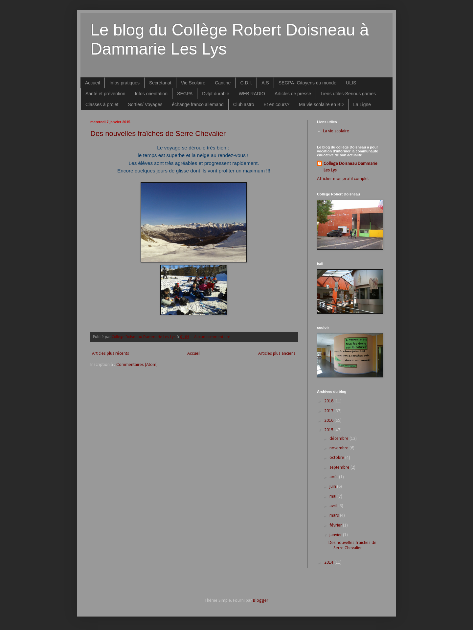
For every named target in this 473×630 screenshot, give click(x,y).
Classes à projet (101, 104)
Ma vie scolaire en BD (321, 104)
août (334, 477)
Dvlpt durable (215, 93)
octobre (337, 457)
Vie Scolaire (193, 82)
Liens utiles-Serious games (348, 93)
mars (334, 515)
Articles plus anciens (277, 353)
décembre (339, 438)
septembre (339, 467)
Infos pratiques (124, 82)
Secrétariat (160, 82)
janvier (336, 534)
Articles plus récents (110, 353)
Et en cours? (277, 104)
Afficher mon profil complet (343, 178)
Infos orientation (151, 93)
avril (333, 506)
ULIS (351, 82)
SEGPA (184, 93)
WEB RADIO (252, 93)
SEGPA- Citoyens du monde (307, 82)
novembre (339, 448)
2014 (329, 562)
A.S (265, 82)
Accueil (92, 82)
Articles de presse (293, 93)
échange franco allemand (197, 104)
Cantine (223, 82)
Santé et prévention (105, 93)
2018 (329, 401)
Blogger (260, 600)
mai (333, 496)
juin (333, 486)
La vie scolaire (336, 131)
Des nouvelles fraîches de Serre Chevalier (158, 133)
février (336, 525)
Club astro (243, 104)
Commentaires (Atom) (137, 364)
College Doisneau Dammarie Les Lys (350, 167)
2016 (329, 420)
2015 (329, 430)
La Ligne (362, 104)
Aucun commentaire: (213, 337)
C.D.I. (246, 82)
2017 (329, 411)
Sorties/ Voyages (145, 104)
